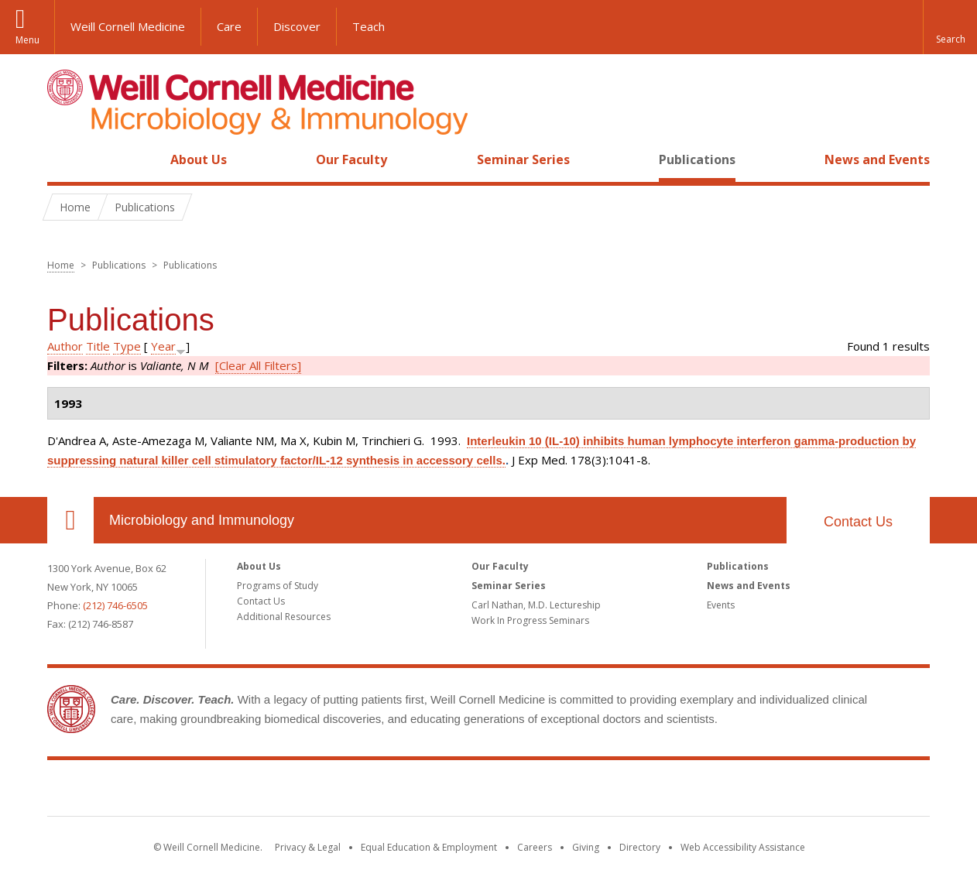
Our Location (70, 520)
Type (127, 346)
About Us (198, 159)
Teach (368, 26)
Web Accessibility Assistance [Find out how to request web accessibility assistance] (742, 847)
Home (64, 159)
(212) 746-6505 (115, 605)
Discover (297, 26)
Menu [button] (27, 39)
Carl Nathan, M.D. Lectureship (536, 605)
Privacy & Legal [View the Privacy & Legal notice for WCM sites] (308, 847)
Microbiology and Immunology (201, 520)
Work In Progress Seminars (530, 620)
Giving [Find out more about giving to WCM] (585, 847)
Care (229, 26)
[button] (950, 27)
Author (65, 346)
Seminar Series (523, 159)
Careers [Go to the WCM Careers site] (534, 847)
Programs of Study (277, 585)
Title (98, 346)
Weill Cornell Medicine (127, 26)
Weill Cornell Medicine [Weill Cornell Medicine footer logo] (488, 791)
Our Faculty (351, 159)
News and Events (877, 159)
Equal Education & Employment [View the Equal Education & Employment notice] (429, 847)
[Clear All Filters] (258, 365)
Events (721, 605)
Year (163, 346)
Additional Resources (284, 616)
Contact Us (858, 521)
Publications (697, 159)
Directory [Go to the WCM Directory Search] (639, 847)
